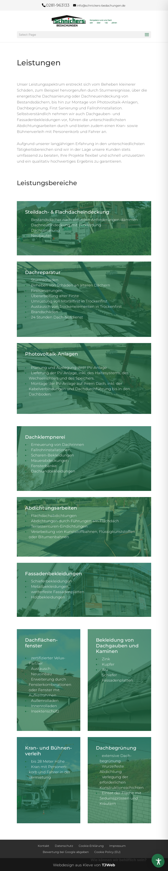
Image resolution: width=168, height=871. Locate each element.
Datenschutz (64, 846)
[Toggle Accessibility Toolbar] (158, 861)
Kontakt (43, 846)
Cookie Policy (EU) (107, 852)
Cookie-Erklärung (91, 846)
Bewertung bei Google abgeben (66, 852)
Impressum (117, 846)
